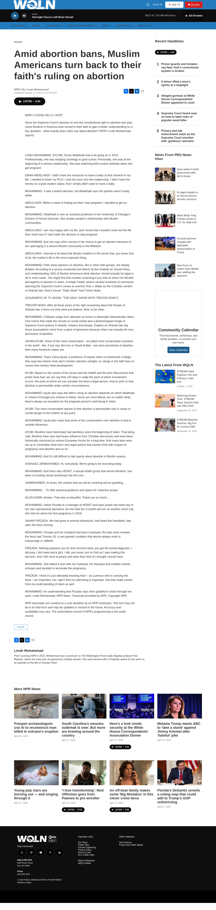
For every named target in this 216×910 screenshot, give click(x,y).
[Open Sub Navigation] (27, 32)
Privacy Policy (85, 857)
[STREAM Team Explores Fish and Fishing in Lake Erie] (165, 383)
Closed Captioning (87, 854)
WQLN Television (86, 868)
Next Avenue (125, 849)
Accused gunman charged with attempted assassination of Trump (186, 252)
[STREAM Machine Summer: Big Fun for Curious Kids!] (165, 432)
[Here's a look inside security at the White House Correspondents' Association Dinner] (132, 713)
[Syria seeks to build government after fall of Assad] (165, 181)
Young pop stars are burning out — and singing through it (36, 801)
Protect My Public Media (131, 852)
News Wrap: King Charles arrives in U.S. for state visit (186, 226)
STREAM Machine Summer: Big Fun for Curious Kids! (187, 430)
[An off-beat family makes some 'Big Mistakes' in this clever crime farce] (132, 779)
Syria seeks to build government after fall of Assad (188, 180)
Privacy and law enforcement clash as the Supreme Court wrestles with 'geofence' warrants (178, 143)
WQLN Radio (84, 870)
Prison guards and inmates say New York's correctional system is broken (179, 75)
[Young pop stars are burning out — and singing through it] (36, 779)
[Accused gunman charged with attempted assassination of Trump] (165, 250)
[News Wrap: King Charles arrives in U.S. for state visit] (165, 227)
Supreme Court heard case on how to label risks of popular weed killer (179, 124)
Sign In (157, 8)
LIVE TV (175, 8)
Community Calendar (178, 337)
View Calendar (178, 357)
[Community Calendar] (178, 313)
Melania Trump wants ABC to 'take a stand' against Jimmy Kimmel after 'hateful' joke (178, 736)
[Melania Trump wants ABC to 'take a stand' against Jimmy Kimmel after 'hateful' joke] (179, 713)
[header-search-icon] (148, 8)
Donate (197, 8)
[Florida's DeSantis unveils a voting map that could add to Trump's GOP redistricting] (179, 779)
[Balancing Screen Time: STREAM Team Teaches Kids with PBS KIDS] (165, 408)
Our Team (82, 849)
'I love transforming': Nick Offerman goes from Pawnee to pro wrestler (83, 801)
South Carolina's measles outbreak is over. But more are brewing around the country (83, 736)
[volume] (24, 22)
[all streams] (194, 22)
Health (18, 49)
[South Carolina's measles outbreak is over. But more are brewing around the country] (84, 713)
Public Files (83, 852)
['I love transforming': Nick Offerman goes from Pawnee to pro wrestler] (84, 779)
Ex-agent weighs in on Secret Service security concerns (187, 203)
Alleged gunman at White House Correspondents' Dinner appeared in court (178, 106)
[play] (14, 23)
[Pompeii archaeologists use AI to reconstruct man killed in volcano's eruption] (36, 713)
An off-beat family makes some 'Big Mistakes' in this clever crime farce (131, 801)
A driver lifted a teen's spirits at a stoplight (175, 90)
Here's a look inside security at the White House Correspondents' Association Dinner (129, 736)
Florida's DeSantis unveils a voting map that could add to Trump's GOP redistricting (178, 803)
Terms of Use (84, 859)
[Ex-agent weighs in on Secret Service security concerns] (165, 204)
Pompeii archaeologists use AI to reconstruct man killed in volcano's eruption (36, 734)
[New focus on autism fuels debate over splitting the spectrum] (165, 277)
